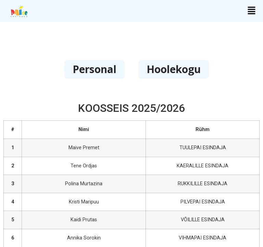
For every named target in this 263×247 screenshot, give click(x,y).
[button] (251, 11)
